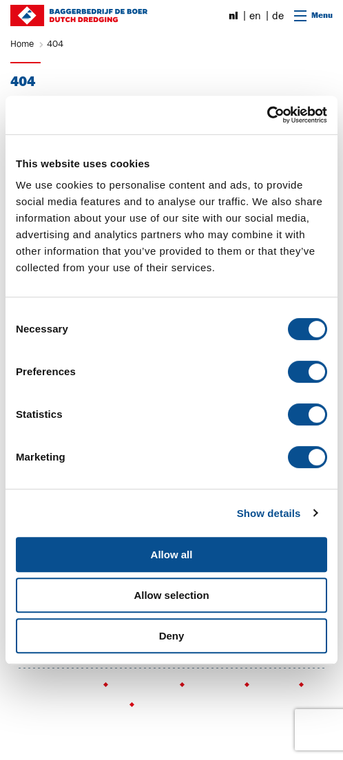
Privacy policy (143, 684)
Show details (269, 513)
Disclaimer (213, 684)
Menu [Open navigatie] (313, 15)
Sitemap (273, 684)
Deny (172, 636)
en (255, 16)
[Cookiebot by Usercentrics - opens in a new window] (267, 115)
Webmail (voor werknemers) (198, 704)
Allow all (172, 554)
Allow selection (171, 595)
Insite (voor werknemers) (69, 704)
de (278, 16)
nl (233, 16)
